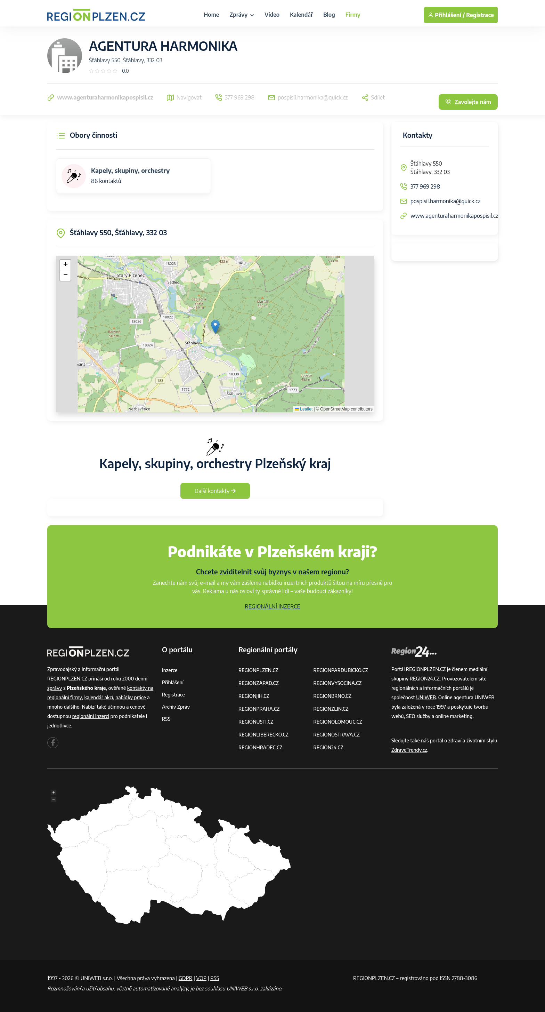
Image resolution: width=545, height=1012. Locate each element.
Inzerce (169, 670)
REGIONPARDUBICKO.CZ (341, 670)
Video (272, 14)
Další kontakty (215, 490)
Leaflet (303, 409)
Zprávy (241, 14)
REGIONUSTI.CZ (256, 722)
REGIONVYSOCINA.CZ (338, 683)
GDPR (186, 978)
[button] (215, 327)
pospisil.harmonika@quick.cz (445, 201)
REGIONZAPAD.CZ (258, 683)
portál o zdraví (446, 740)
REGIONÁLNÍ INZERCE (272, 606)
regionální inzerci (90, 716)
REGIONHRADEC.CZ (260, 747)
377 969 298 (425, 186)
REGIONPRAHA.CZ (258, 709)
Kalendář (301, 14)
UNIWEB (426, 697)
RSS (166, 719)
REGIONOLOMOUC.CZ (338, 722)
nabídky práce (130, 697)
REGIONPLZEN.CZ (258, 670)
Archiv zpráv (176, 707)
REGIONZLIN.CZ (331, 709)
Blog (329, 14)
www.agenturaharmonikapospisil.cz (454, 215)
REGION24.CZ (328, 747)
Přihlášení (173, 682)
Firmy (352, 14)
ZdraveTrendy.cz (409, 750)
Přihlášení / (446, 14)
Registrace (480, 14)
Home (211, 14)
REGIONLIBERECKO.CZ (263, 735)
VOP (201, 978)
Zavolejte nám (468, 101)
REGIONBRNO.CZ (333, 696)
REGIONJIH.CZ (253, 696)
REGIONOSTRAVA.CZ (337, 735)
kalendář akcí (98, 697)
